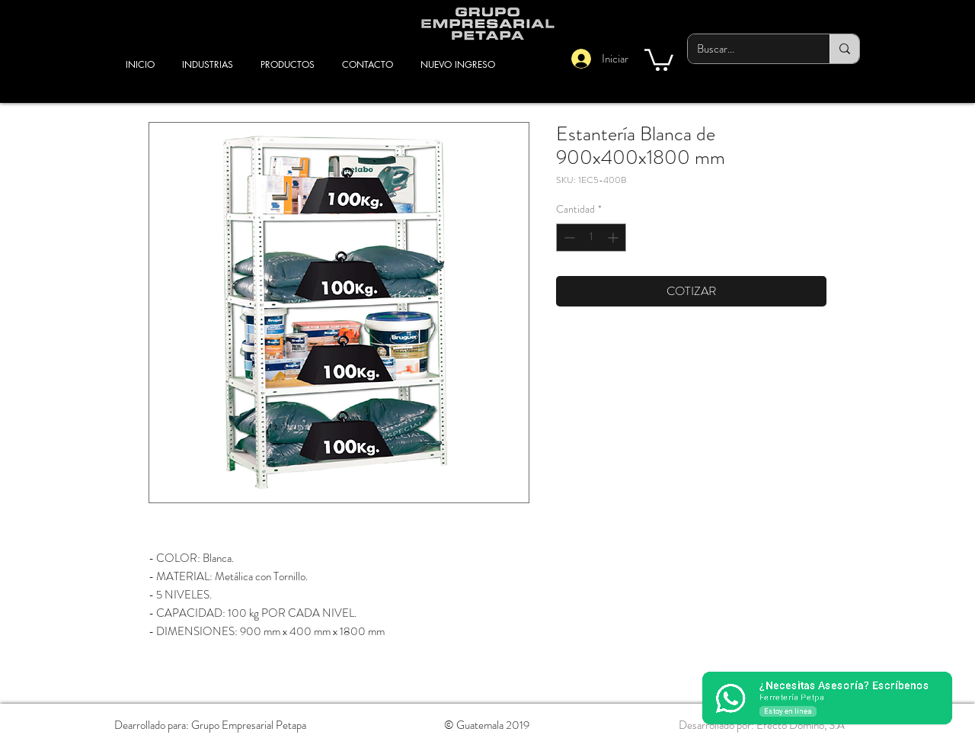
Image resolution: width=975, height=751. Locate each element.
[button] (658, 59)
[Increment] (614, 237)
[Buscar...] (747, 48)
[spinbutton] (591, 237)
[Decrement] (567, 237)
